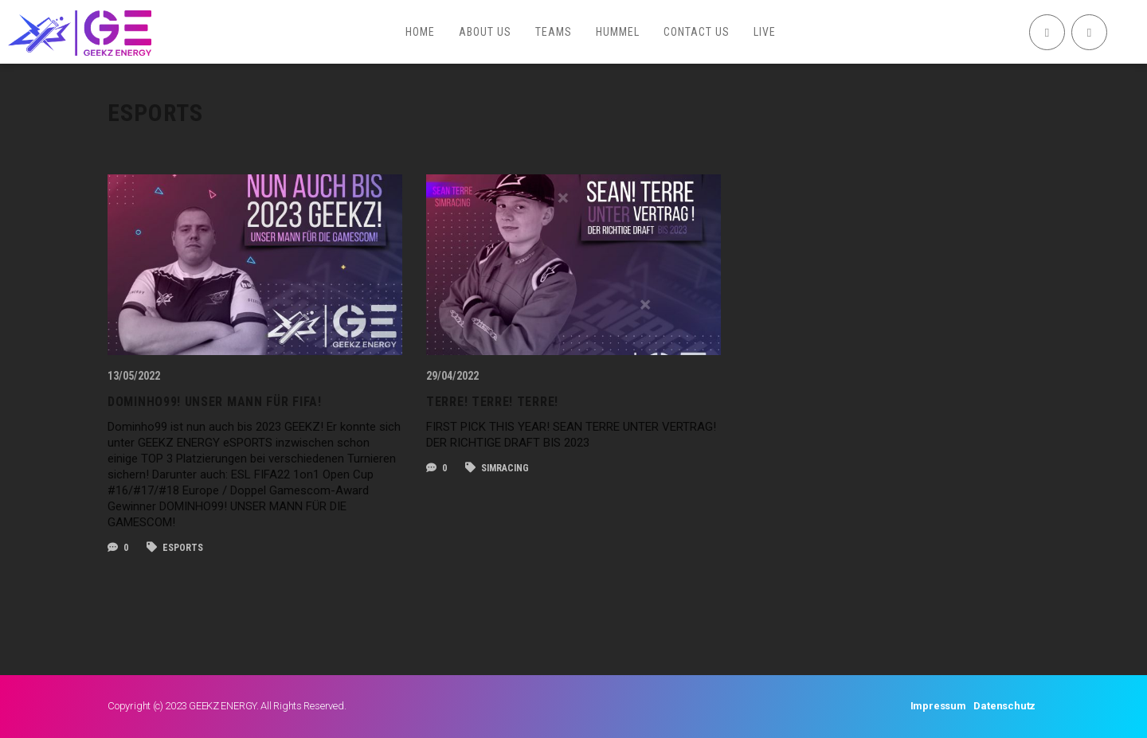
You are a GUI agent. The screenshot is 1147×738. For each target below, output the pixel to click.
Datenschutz (1004, 706)
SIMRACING (497, 468)
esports (175, 547)
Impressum (938, 706)
